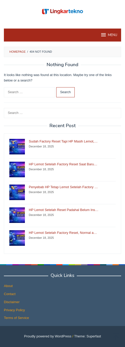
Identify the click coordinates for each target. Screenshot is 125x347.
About (8, 286)
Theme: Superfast (87, 336)
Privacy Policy (14, 310)
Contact (10, 294)
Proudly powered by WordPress (48, 336)
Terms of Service (16, 318)
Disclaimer (12, 302)
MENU (108, 35)
